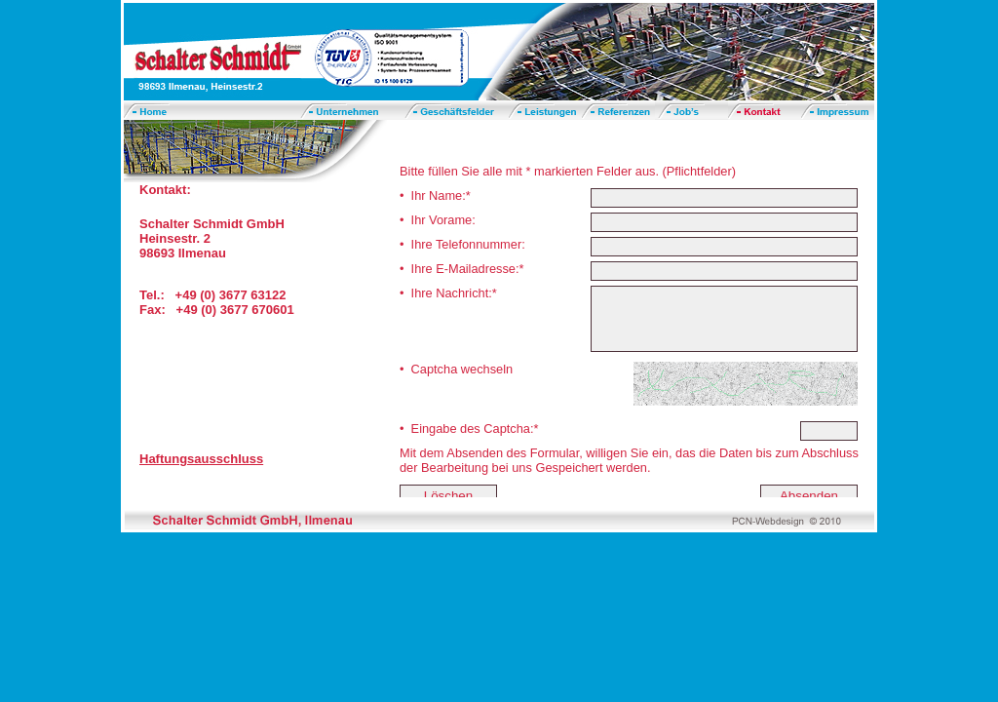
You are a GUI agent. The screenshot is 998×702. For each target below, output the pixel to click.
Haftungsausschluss (201, 458)
